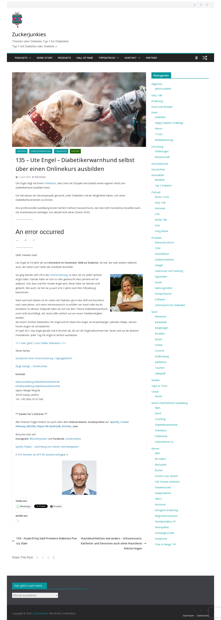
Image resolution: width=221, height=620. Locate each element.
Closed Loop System (166, 476)
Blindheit (160, 179)
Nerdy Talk (161, 219)
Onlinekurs (61, 151)
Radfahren (160, 362)
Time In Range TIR (165, 544)
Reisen (158, 396)
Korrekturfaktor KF (165, 521)
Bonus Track (162, 196)
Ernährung (157, 101)
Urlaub (155, 391)
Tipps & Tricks (159, 385)
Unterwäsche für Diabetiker (170, 305)
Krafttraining (162, 356)
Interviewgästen (69, 446)
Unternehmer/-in (164, 441)
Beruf (158, 413)
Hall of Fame (84, 57)
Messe (158, 128)
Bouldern (160, 333)
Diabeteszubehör (164, 259)
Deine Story (44, 57)
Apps (157, 407)
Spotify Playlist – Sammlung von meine (37, 446)
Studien (155, 380)
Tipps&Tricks (107, 57)
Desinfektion (162, 253)
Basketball (160, 322)
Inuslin (158, 282)
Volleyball (160, 373)
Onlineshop (161, 436)
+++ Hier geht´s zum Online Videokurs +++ (41, 343)
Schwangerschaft (164, 533)
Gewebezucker (163, 487)
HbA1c (158, 498)
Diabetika (160, 117)
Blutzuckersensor (164, 242)
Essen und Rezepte (162, 106)
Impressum (188, 615)
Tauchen (160, 367)
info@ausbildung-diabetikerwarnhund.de (38, 386)
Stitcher (66, 426)
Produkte (64, 57)
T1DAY (159, 134)
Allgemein (156, 84)
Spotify (114, 422)
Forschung (157, 146)
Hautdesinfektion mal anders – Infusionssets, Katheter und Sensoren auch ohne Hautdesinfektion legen (113, 543)
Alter (157, 453)
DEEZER (31, 426)
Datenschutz (203, 615)
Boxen (158, 339)
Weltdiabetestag (164, 140)
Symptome (161, 538)
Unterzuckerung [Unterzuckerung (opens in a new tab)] (58, 275)
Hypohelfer (161, 276)
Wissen (155, 448)
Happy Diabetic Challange (169, 122)
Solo (157, 225)
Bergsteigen (161, 328)
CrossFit (159, 350)
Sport (154, 311)
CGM (157, 248)
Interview (21, 151)
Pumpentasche (163, 293)
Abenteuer (160, 316)
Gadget (159, 265)
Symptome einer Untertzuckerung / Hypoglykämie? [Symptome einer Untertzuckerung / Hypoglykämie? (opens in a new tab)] (44, 358)
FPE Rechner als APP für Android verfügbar (42, 454)
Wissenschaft (162, 157)
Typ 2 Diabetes (163, 185)
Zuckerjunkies (29, 34)
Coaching (160, 419)
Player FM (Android (48, 426)
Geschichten (158, 169)
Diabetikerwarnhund (41, 151)
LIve (157, 214)
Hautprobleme (163, 493)
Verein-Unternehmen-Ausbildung (169, 403)
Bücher (159, 470)
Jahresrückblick (163, 88)
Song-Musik (161, 231)
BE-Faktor (160, 459)
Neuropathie (162, 527)
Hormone (160, 504)
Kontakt (131, 57)
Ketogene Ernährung (166, 510)
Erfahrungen (162, 151)
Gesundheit (157, 175)
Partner (151, 57)
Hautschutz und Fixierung (169, 271)
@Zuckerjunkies (38, 438)
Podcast (75, 151)
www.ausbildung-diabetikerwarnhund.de (38, 381)
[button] (29, 57)
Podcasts (21, 57)
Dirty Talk (156, 95)
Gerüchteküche (159, 163)
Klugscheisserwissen (166, 515)
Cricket (158, 345)
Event (154, 112)
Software (160, 299)
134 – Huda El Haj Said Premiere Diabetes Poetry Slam (44, 540)
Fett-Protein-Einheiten (167, 481)
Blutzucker (161, 464)
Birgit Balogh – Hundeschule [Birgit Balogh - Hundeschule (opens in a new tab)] (31, 366)
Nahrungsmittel (163, 288)
